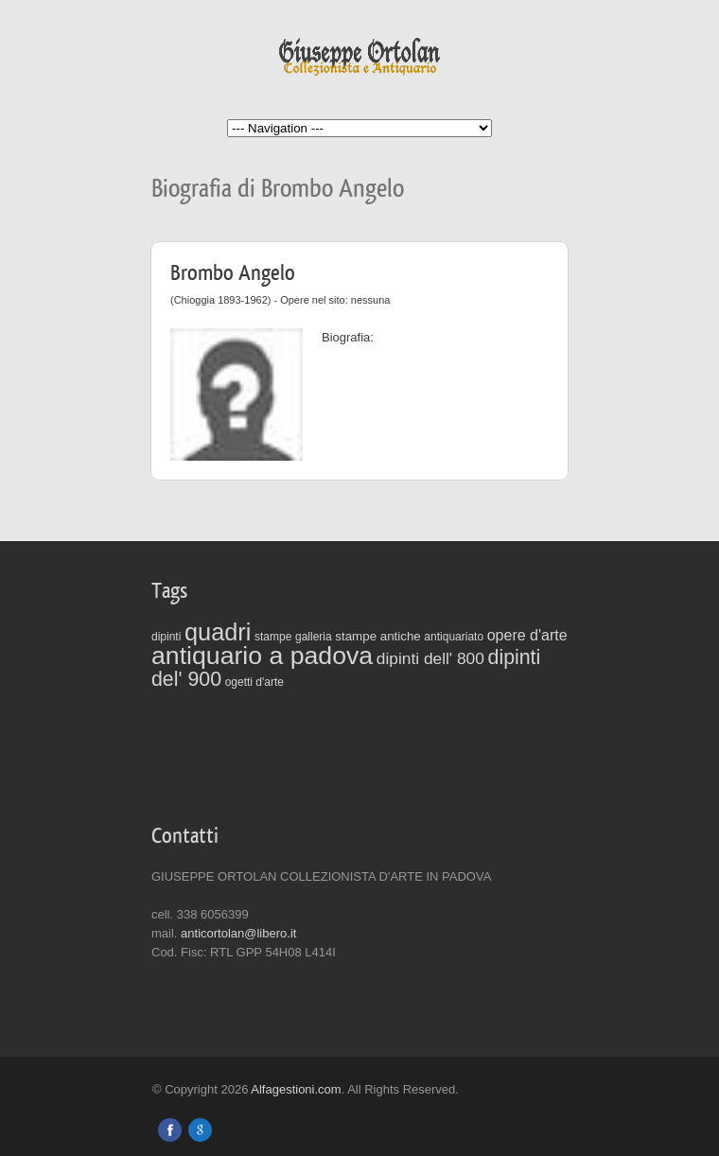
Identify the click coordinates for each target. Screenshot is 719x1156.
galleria (313, 636)
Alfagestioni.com (296, 1089)
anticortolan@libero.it (238, 933)
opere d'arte (527, 635)
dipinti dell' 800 (430, 658)
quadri (217, 632)
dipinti (166, 636)
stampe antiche (377, 636)
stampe (272, 636)
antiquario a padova (262, 655)
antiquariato (453, 636)
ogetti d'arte (254, 682)
